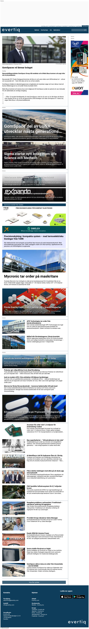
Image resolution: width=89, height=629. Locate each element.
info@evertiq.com (8, 605)
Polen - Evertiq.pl (37, 613)
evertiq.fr (65, 26)
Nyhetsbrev (56, 30)
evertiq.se (85, 26)
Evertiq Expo (44, 30)
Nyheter (37, 30)
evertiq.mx (72, 26)
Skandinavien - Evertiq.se (39, 614)
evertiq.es (58, 26)
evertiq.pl (78, 26)
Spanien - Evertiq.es (38, 611)
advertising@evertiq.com (10, 600)
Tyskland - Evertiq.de (38, 609)
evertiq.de (52, 26)
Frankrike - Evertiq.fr (38, 616)
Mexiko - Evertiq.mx (38, 605)
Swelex (21, 205)
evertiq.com (44, 26)
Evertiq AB (11, 30)
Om (51, 30)
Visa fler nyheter (34, 582)
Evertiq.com (35, 600)
